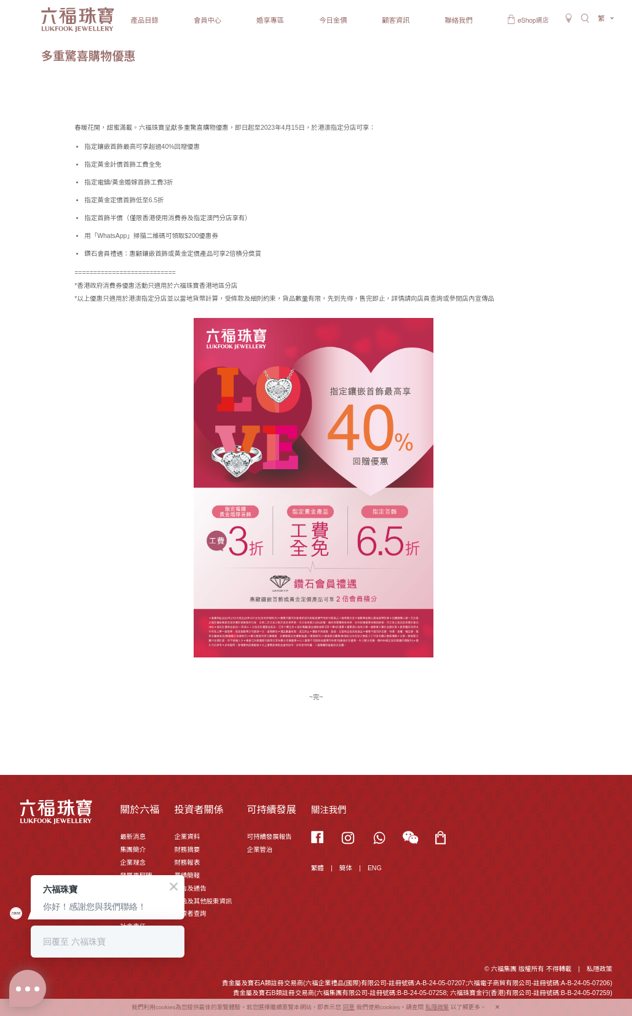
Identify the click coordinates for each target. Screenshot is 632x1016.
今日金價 (333, 20)
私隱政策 (599, 969)
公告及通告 (190, 888)
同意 (349, 1007)
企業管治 (259, 849)
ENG (375, 868)
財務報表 (187, 862)
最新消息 (133, 836)
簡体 (345, 868)
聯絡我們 (459, 20)
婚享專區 (270, 20)
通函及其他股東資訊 (203, 901)
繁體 (317, 868)
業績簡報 (187, 875)
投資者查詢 (190, 913)
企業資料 (187, 836)
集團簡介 (133, 849)
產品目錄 (145, 20)
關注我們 (329, 810)
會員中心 (207, 20)
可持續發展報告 (269, 836)
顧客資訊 (395, 20)
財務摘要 (187, 849)
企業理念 (133, 862)
